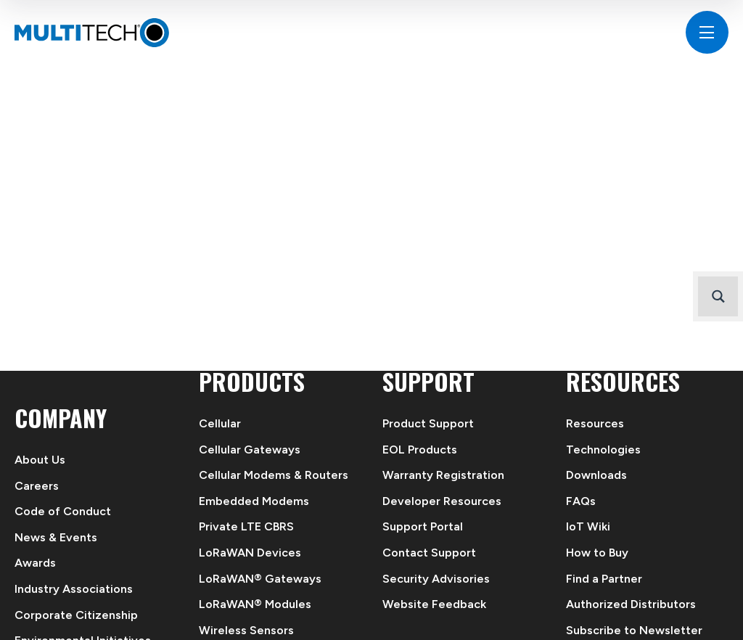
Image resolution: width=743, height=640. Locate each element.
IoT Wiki (588, 526)
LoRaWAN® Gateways (260, 579)
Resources (595, 423)
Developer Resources (441, 501)
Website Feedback (434, 604)
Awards (35, 563)
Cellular (220, 423)
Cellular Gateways (249, 449)
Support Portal (422, 526)
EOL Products (419, 449)
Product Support (428, 423)
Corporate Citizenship (76, 615)
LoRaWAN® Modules (255, 604)
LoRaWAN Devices (250, 552)
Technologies (603, 449)
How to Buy (597, 552)
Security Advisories (436, 579)
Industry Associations (74, 589)
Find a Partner (604, 579)
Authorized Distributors (631, 604)
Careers (37, 486)
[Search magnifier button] (718, 296)
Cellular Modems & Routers (273, 475)
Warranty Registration (443, 475)
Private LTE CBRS (246, 526)
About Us (40, 460)
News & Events (56, 537)
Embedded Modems (254, 501)
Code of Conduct (63, 511)
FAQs (581, 501)
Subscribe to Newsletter (634, 630)
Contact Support (429, 552)
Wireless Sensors (246, 630)
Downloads (596, 475)
